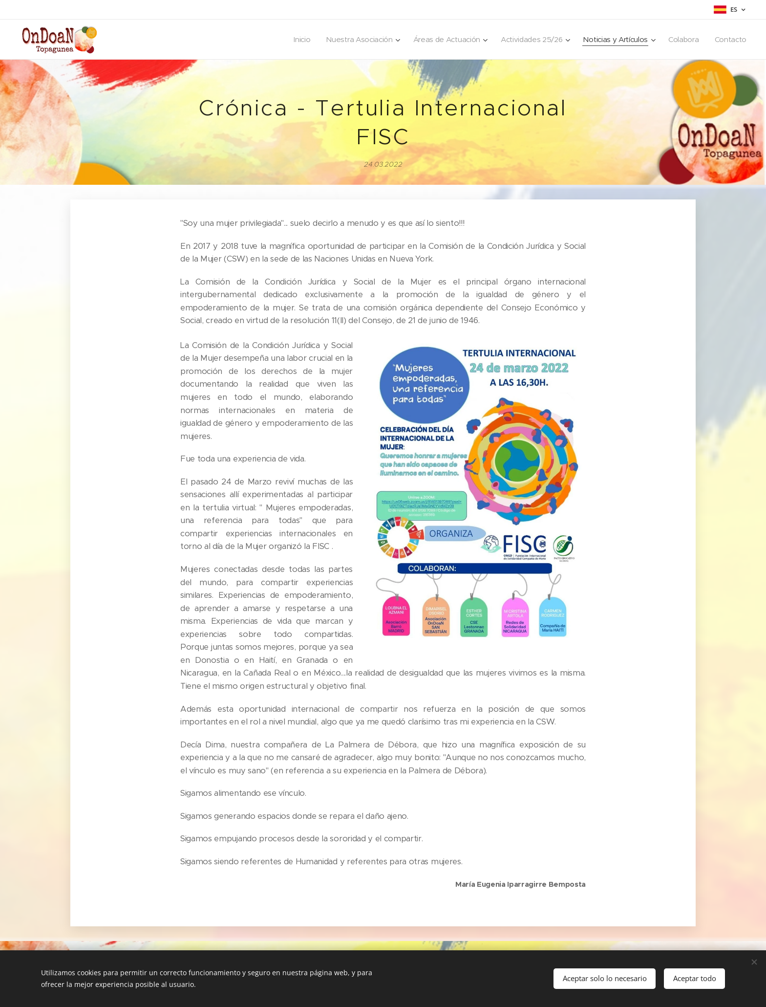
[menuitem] (290, 39)
